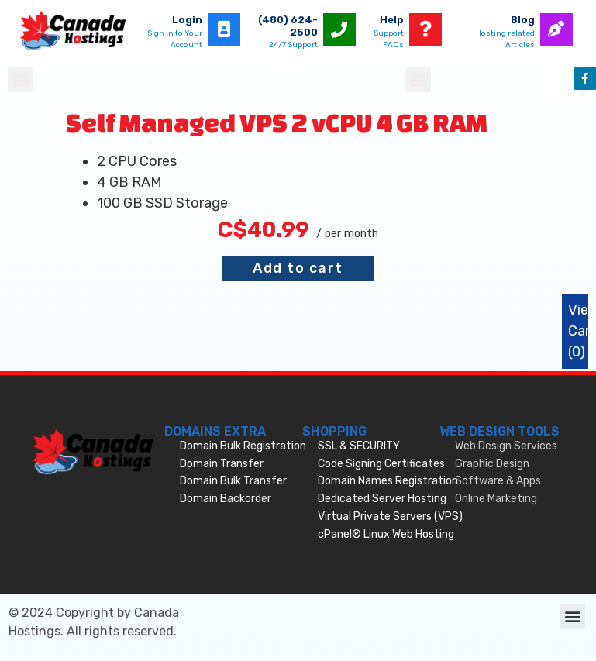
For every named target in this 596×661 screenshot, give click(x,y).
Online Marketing (496, 498)
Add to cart (298, 268)
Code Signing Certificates (381, 463)
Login (187, 20)
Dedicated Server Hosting (382, 498)
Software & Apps (498, 480)
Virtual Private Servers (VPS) (390, 516)
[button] (20, 79)
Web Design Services (506, 446)
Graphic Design (492, 463)
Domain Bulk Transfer (233, 480)
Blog (523, 20)
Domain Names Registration (388, 480)
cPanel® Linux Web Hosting (386, 534)
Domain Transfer (222, 463)
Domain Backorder (225, 498)
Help (392, 20)
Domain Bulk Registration (243, 446)
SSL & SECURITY (359, 446)
